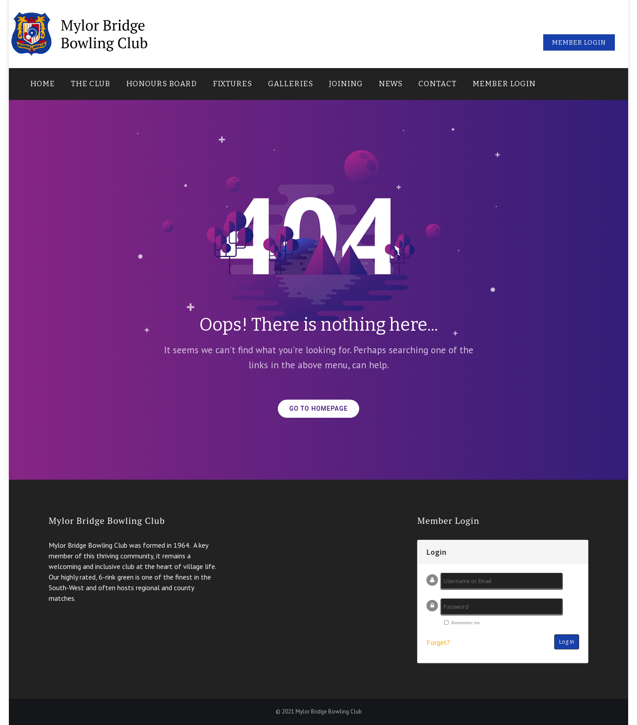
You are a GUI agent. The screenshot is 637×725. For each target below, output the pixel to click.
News (391, 83)
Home (42, 83)
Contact (437, 83)
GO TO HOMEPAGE (318, 408)
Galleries (290, 83)
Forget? (438, 642)
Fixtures (232, 83)
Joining (346, 83)
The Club (90, 83)
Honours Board (161, 83)
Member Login (504, 83)
